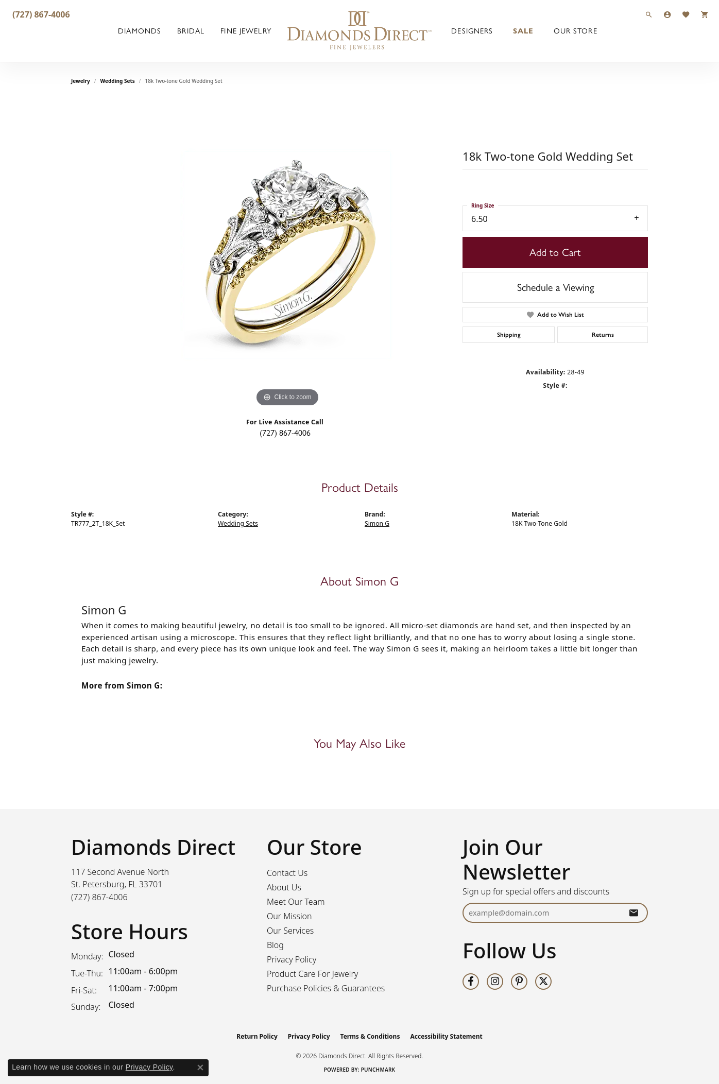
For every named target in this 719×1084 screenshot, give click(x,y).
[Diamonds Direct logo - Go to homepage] (359, 30)
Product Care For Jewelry (312, 973)
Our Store (575, 31)
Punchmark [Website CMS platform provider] (378, 1069)
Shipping (509, 334)
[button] (649, 14)
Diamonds (139, 31)
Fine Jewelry (245, 31)
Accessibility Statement (446, 1036)
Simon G (377, 523)
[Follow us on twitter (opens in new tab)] (543, 981)
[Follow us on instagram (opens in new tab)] (495, 981)
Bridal (190, 31)
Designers (472, 31)
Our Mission (289, 916)
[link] (40, 14)
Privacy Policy (291, 959)
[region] (287, 254)
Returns (603, 334)
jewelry (80, 80)
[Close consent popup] (200, 1067)
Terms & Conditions (370, 1036)
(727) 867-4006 (285, 433)
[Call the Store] (99, 897)
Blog (275, 945)
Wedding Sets (117, 80)
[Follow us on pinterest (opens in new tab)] (519, 981)
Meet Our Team (296, 901)
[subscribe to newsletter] (633, 913)
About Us (284, 887)
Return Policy (257, 1036)
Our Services (290, 930)
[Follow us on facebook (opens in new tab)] (471, 981)
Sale (523, 31)
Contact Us (287, 873)
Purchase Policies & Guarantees (326, 988)
